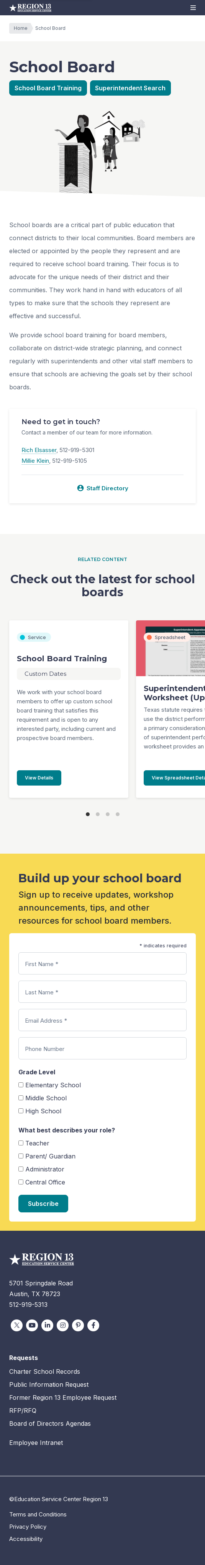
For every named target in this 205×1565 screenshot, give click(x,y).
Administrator (44, 1169)
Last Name (41, 992)
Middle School (46, 1098)
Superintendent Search (130, 88)
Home (22, 28)
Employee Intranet (36, 1442)
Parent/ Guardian (50, 1156)
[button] (193, 7)
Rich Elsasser (38, 450)
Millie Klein (35, 460)
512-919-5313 (28, 1304)
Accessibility (26, 1538)
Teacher (37, 1143)
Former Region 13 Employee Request (62, 1397)
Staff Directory (102, 488)
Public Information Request (49, 1384)
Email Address (46, 1020)
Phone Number (44, 1049)
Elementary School (53, 1085)
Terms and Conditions (38, 1514)
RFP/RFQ (22, 1410)
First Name (41, 964)
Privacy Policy (27, 1526)
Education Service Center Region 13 (30, 7)
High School (43, 1111)
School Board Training (48, 88)
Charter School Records (44, 1371)
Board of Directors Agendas (50, 1423)
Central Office (45, 1182)
